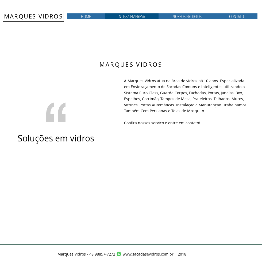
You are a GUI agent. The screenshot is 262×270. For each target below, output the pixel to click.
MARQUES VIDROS (33, 16)
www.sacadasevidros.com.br (148, 254)
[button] (187, 16)
